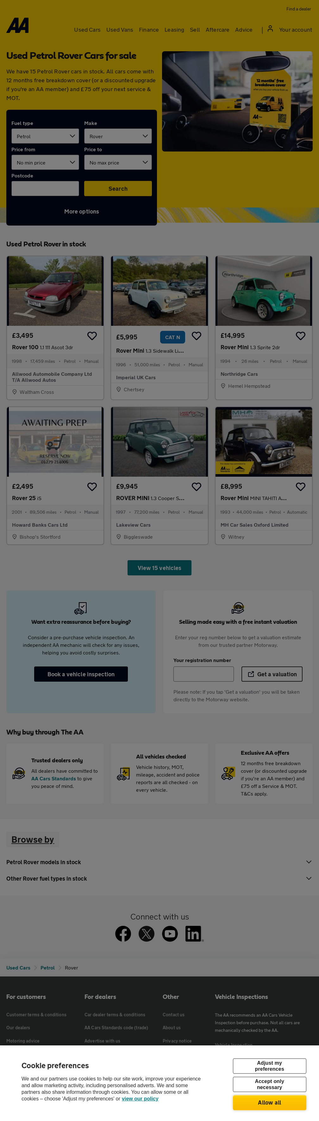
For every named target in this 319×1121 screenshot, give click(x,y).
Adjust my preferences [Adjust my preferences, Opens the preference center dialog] (269, 1066)
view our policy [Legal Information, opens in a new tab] (140, 1098)
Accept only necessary (269, 1084)
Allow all (269, 1102)
